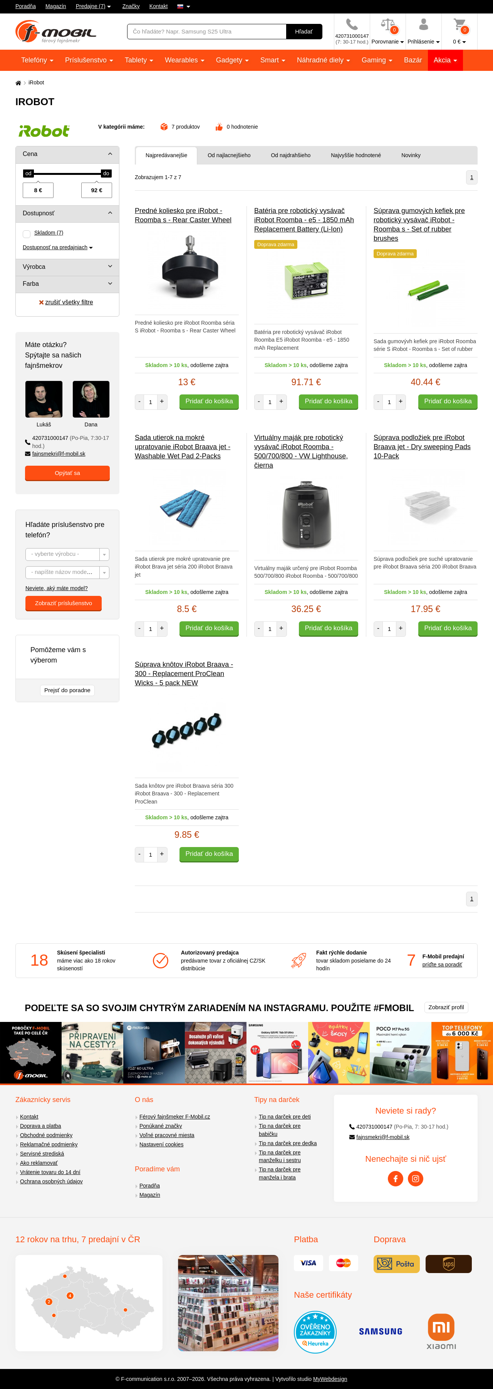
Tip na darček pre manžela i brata (279, 1173)
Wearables (182, 60)
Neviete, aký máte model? (56, 588)
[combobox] (67, 554)
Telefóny (35, 60)
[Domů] (17, 83)
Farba (31, 283)
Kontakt (158, 6)
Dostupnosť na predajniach (55, 247)
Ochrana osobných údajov (51, 1181)
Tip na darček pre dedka (288, 1143)
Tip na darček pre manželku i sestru (280, 1156)
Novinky (411, 155)
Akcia (443, 60)
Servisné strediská (42, 1154)
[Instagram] (415, 1178)
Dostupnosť (39, 213)
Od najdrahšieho (290, 155)
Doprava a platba (40, 1126)
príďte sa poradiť (442, 964)
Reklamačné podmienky (48, 1144)
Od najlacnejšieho (229, 155)
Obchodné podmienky (46, 1135)
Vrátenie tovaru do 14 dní (50, 1172)
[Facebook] (395, 1178)
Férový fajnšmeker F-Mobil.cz (174, 1117)
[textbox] (67, 555)
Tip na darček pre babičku (279, 1130)
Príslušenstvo (87, 60)
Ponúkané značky (160, 1126)
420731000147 (67, 442)
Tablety (137, 60)
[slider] (28, 174)
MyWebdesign (330, 1379)
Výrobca (34, 266)
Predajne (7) (91, 6)
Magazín (55, 6)
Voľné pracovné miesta (167, 1135)
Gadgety (230, 60)
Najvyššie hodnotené (356, 155)
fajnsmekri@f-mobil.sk (55, 454)
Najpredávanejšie (166, 155)
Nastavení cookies (161, 1144)
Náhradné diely (321, 60)
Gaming (375, 60)
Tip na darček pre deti (285, 1117)
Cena (30, 154)
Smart (270, 60)
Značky (131, 6)
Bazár (413, 60)
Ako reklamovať (39, 1163)
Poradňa (25, 6)
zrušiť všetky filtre (66, 302)
